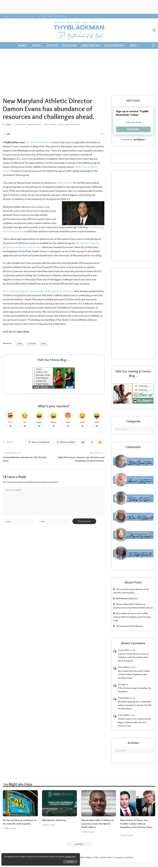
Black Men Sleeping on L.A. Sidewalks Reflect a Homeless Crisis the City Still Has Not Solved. (134, 705)
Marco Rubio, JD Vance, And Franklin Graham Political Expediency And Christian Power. (132, 617)
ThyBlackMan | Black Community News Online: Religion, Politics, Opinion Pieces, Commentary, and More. (90, 857)
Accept (34, 861)
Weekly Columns (72, 124)
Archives (133, 743)
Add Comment (35, 124)
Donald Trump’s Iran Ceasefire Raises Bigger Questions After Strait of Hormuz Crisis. (134, 722)
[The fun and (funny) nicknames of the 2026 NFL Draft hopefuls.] (20, 803)
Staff (8, 124)
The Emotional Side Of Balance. (129, 626)
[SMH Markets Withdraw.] (59, 803)
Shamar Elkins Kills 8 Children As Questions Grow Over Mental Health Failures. (98, 824)
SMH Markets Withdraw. (127, 598)
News (46, 124)
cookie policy (35, 856)
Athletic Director (64, 182)
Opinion (53, 124)
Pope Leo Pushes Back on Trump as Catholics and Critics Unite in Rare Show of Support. (133, 657)
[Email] (100, 446)
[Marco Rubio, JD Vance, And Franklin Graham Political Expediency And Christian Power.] (137, 803)
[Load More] (79, 844)
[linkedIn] (83, 446)
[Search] (153, 45)
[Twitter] (65, 446)
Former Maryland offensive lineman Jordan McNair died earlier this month (39, 295)
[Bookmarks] (153, 30)
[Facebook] (38, 446)
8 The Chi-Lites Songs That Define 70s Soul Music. (134, 690)
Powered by (133, 139)
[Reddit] (91, 446)
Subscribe (133, 129)
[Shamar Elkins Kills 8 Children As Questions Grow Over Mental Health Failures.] (98, 803)
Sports (61, 124)
